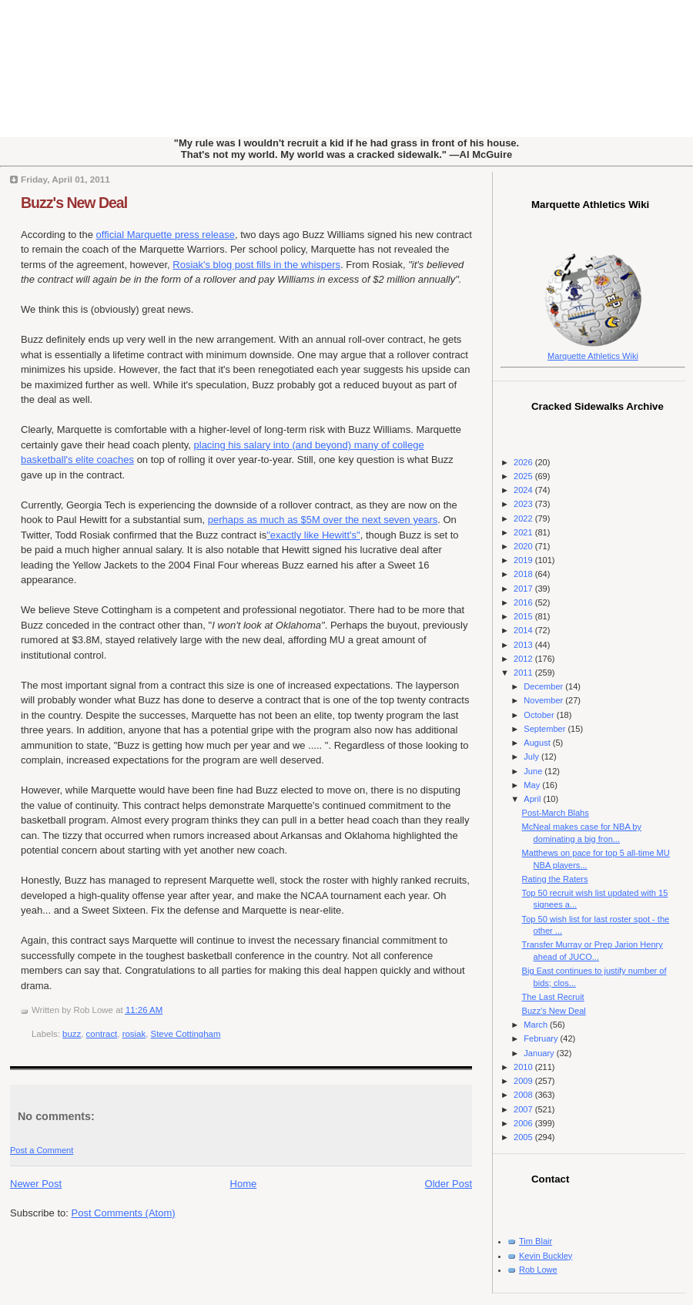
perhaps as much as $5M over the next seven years (322, 519)
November (544, 700)
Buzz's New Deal (74, 202)
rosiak (134, 1033)
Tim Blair (535, 1241)
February (542, 1038)
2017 (524, 588)
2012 (524, 658)
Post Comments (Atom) (124, 1213)
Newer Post (36, 1183)
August (538, 742)
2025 (524, 476)
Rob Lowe (538, 1269)
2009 (524, 1080)
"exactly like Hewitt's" (313, 535)
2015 (524, 616)
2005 (524, 1137)
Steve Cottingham (186, 1033)
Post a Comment (41, 1150)
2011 (524, 672)
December (544, 686)
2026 (524, 462)
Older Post (448, 1183)
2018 (524, 574)
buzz (71, 1033)
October (540, 715)
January (540, 1053)
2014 (524, 630)
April (533, 798)
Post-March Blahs (555, 812)
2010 (524, 1067)
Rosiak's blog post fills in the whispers (256, 264)
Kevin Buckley (545, 1255)
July (532, 756)
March (537, 1024)
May (533, 785)
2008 (524, 1094)
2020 (524, 546)
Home (243, 1183)
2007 (524, 1109)
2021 (524, 532)
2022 (524, 518)
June (534, 771)
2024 (524, 490)
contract (102, 1033)
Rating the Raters (555, 879)
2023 (524, 503)
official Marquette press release (165, 234)
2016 (524, 602)
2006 (524, 1123)
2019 (524, 560)
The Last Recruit (553, 996)
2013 (524, 644)
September (545, 728)
